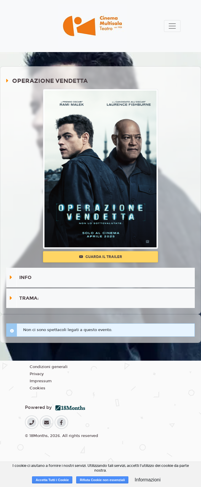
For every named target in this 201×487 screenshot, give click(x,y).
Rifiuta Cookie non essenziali (102, 480)
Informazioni (147, 479)
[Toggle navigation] (172, 26)
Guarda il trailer (100, 257)
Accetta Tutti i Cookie (52, 480)
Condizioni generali (49, 367)
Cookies (37, 388)
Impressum (41, 381)
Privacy (37, 374)
